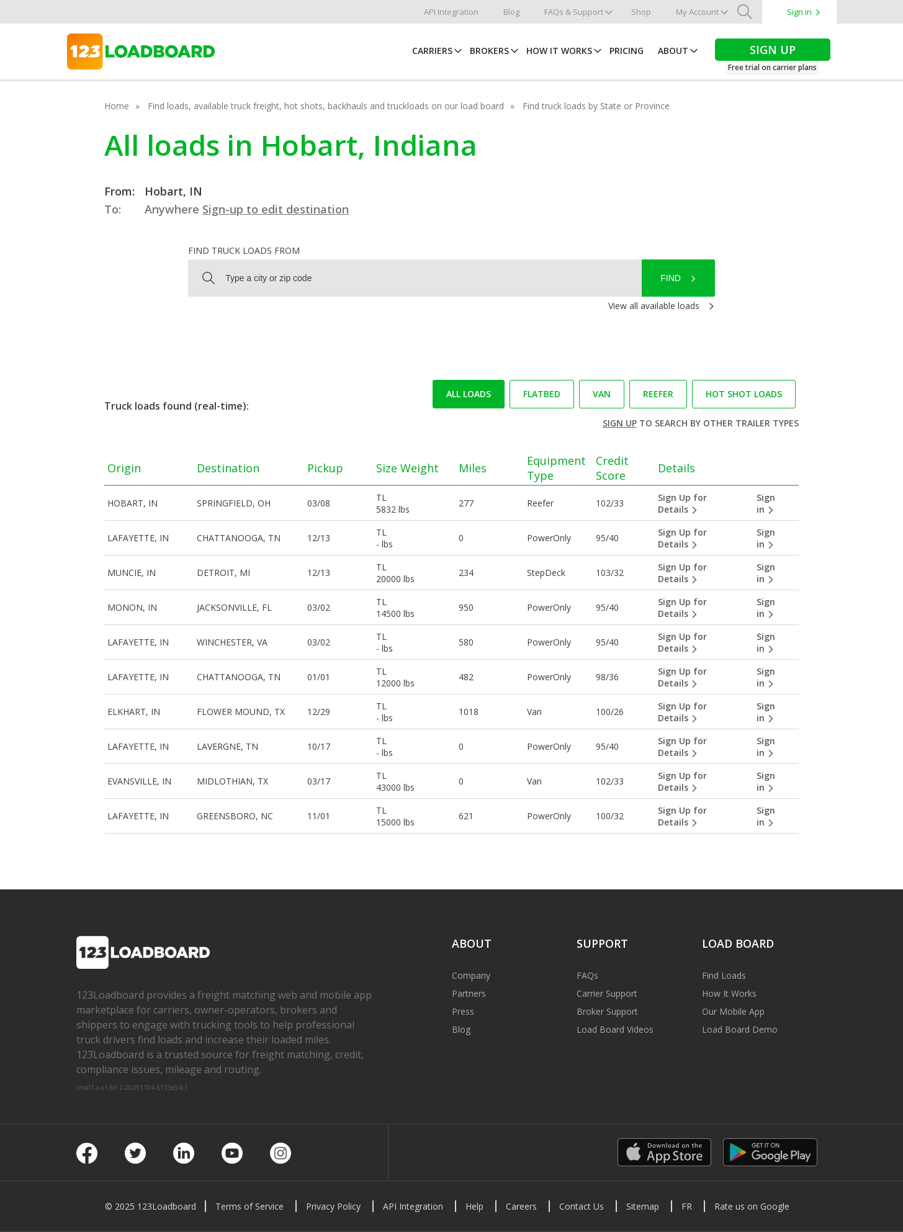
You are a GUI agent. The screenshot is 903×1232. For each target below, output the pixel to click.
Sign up (620, 423)
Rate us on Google (751, 1206)
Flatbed (541, 394)
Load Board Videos (615, 1029)
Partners (469, 993)
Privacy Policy (333, 1206)
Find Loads (724, 975)
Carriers (432, 50)
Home (116, 106)
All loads (468, 394)
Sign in (799, 11)
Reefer (658, 394)
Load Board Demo (740, 1029)
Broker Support (607, 1011)
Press (463, 1011)
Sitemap (642, 1206)
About (673, 50)
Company (471, 975)
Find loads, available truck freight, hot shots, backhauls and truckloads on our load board (326, 106)
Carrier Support (607, 993)
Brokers (489, 50)
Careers (521, 1206)
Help (474, 1206)
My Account (697, 11)
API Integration (451, 11)
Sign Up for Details (682, 503)
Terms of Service (249, 1206)
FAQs (587, 975)
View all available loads (653, 306)
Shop (641, 11)
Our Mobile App (733, 1011)
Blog (511, 11)
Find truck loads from (244, 250)
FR (686, 1206)
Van (602, 394)
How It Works (559, 50)
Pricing (626, 50)
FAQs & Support (573, 11)
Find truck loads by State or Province (596, 106)
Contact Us (581, 1206)
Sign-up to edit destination (275, 209)
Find (670, 278)
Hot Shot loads (744, 394)
